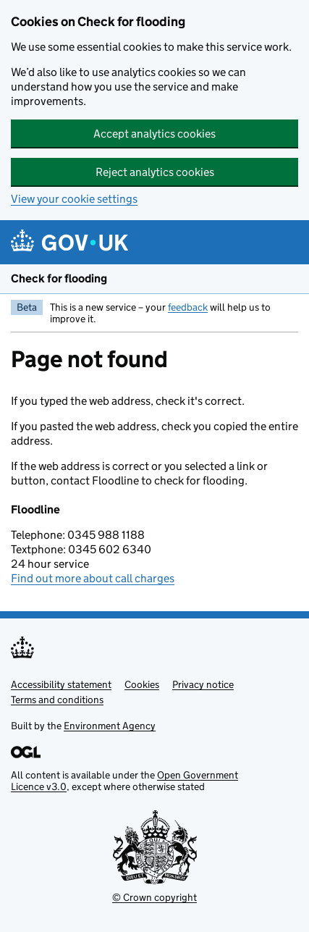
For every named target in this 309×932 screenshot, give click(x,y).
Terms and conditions (57, 699)
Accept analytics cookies (154, 133)
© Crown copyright (154, 897)
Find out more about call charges (92, 578)
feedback (188, 307)
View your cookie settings (74, 199)
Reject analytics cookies (155, 172)
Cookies (141, 684)
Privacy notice (203, 684)
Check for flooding (59, 278)
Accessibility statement (61, 684)
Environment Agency (110, 725)
